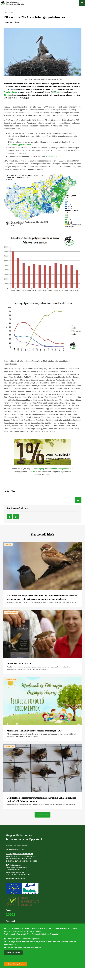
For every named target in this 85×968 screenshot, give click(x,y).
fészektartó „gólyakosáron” (19, 145)
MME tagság (39, 469)
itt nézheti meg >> (53, 156)
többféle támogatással (59, 469)
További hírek (42, 815)
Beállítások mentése (13, 952)
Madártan (8, 544)
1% (34, 471)
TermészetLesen (10, 92)
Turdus (58, 92)
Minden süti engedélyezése (15, 964)
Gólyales (7, 95)
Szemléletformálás (11, 612)
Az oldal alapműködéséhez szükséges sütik (24, 939)
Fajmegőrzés (10, 746)
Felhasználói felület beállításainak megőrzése (24, 947)
